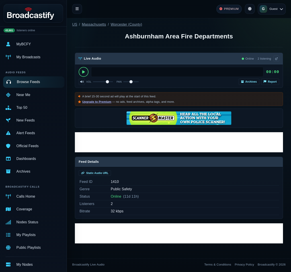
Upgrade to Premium (96, 101)
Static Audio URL (95, 173)
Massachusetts (94, 24)
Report (270, 81)
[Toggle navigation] (77, 9)
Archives (249, 81)
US (74, 24)
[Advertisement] (179, 142)
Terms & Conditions (217, 264)
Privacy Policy (244, 264)
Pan (119, 81)
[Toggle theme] (250, 9)
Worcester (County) (126, 24)
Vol (88, 81)
